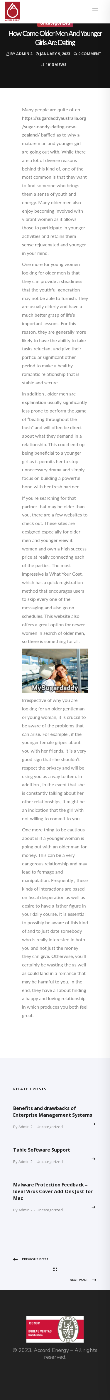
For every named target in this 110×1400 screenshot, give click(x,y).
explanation (34, 402)
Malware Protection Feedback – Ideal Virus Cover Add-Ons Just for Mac (53, 1191)
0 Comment (89, 53)
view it (65, 540)
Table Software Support (41, 1150)
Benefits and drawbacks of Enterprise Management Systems (52, 1111)
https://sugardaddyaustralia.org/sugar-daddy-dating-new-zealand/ (54, 126)
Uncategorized (50, 1126)
